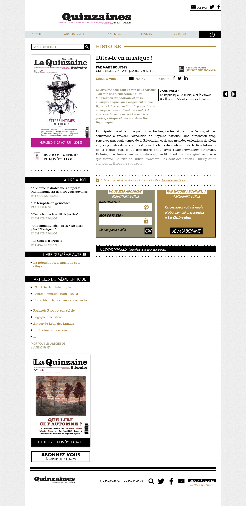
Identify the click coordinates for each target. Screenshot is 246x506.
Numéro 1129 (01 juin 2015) (60, 142)
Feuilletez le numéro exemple (60, 442)
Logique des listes (47, 317)
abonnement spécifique (172, 180)
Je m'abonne (186, 231)
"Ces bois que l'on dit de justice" (54, 214)
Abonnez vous (106, 79)
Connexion (133, 481)
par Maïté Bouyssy (111, 67)
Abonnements (75, 34)
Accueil (37, 34)
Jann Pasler (170, 91)
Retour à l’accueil (202, 480)
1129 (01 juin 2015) (129, 71)
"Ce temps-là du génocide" (50, 203)
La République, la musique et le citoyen (56, 264)
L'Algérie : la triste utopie (52, 287)
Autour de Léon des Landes (53, 323)
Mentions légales (201, 485)
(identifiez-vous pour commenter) (147, 249)
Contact (181, 34)
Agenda (114, 34)
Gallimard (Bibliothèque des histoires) (185, 99)
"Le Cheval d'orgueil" (47, 241)
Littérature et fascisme (50, 330)
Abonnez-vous (60, 454)
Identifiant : (109, 201)
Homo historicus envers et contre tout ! (61, 302)
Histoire (147, 34)
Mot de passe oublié (112, 230)
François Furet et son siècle (54, 310)
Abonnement (109, 481)
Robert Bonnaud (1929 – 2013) (56, 294)
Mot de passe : (110, 215)
